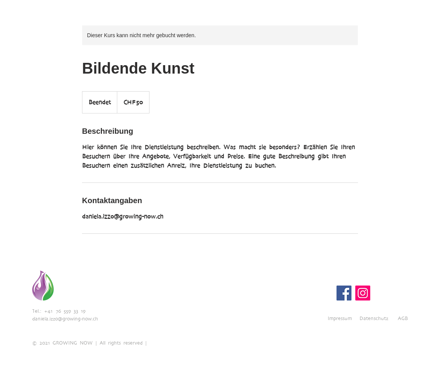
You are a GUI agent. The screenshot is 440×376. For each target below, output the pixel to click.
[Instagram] (362, 293)
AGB (403, 318)
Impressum (340, 318)
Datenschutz (374, 318)
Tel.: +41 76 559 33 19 (58, 311)
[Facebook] (344, 293)
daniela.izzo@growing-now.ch (65, 319)
